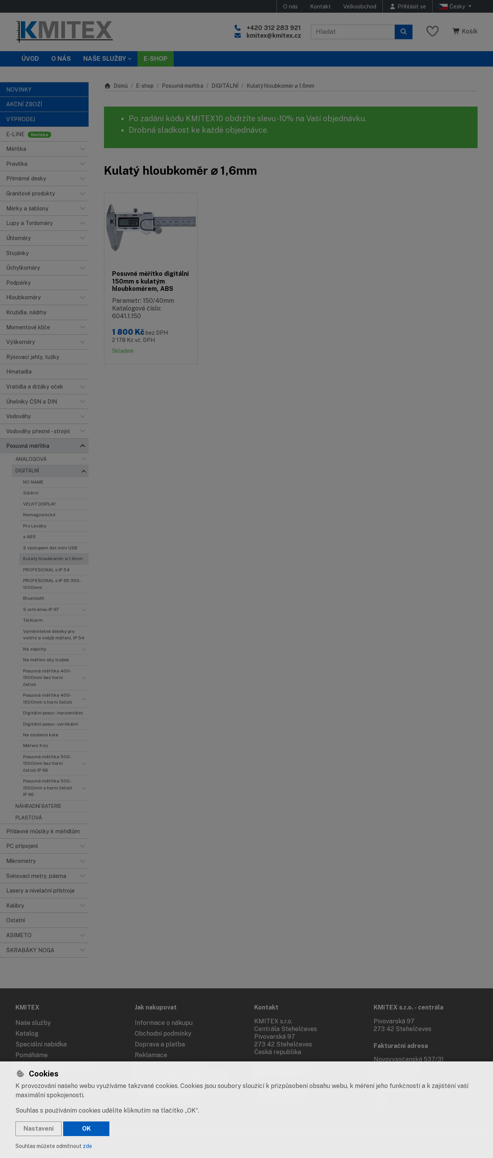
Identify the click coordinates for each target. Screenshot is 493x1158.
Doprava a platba (160, 1044)
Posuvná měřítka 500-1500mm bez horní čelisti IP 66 (47, 763)
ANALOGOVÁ (31, 459)
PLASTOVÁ (28, 818)
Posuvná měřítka (182, 86)
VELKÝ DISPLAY (39, 504)
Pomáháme (31, 1055)
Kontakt (320, 6)
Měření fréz (35, 745)
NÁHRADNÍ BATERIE (38, 806)
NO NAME (33, 482)
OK (86, 1128)
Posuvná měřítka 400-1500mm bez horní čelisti (47, 677)
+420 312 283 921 (273, 28)
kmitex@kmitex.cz (273, 35)
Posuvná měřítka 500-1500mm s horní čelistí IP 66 (47, 787)
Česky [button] (453, 6)
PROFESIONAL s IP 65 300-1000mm (52, 584)
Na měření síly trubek (46, 659)
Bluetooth (33, 598)
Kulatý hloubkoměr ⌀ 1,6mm (53, 558)
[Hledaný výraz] (353, 32)
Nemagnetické (39, 514)
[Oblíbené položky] (432, 32)
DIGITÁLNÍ (27, 471)
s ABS (29, 536)
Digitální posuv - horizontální (53, 713)
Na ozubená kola (40, 735)
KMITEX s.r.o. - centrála (408, 1007)
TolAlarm (33, 620)
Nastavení (38, 1128)
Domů (116, 86)
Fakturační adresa (401, 1046)
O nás (290, 6)
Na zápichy (34, 649)
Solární (31, 493)
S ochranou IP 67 (41, 609)
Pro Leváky (34, 526)
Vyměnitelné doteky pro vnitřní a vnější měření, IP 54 (53, 635)
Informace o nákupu (164, 1022)
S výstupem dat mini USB (50, 548)
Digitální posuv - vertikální (50, 724)
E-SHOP (156, 58)
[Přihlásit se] (407, 6)
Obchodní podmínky (163, 1033)
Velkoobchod (359, 6)
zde (87, 1146)
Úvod (30, 58)
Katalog (27, 1033)
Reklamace (151, 1055)
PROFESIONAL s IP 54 (46, 569)
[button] (82, 149)
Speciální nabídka (41, 1044)
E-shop (145, 86)
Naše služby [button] (104, 58)
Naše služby (33, 1022)
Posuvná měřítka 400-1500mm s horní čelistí (47, 698)
